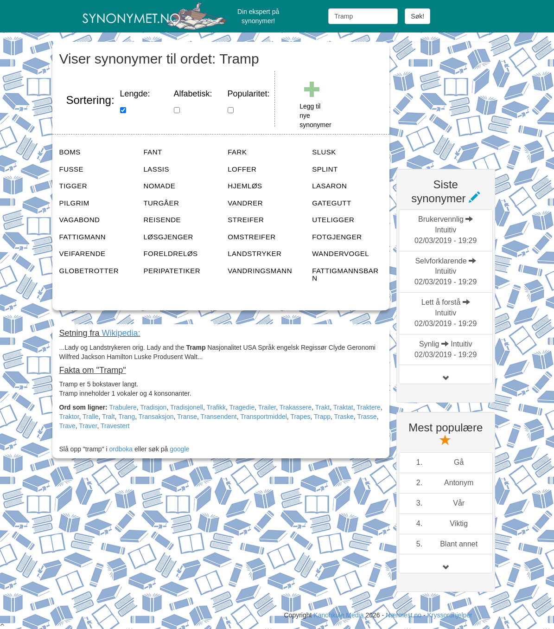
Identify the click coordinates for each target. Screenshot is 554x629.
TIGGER (73, 186)
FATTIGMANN (82, 237)
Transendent (219, 416)
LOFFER (242, 169)
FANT (152, 152)
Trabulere (122, 407)
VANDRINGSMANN (260, 271)
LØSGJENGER (168, 237)
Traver (88, 426)
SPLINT (325, 169)
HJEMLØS (245, 186)
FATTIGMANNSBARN (345, 274)
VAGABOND (79, 220)
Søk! (417, 16)
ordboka (120, 449)
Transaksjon (156, 416)
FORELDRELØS (170, 253)
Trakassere (296, 407)
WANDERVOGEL (340, 253)
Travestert (115, 426)
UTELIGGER (333, 220)
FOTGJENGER (337, 237)
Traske (344, 416)
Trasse (366, 416)
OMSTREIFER (251, 237)
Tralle (91, 416)
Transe (187, 416)
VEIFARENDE (82, 253)
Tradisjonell (186, 407)
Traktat (343, 407)
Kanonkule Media (339, 615)
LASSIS (156, 169)
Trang (126, 416)
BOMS (70, 152)
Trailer (267, 407)
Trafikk (216, 407)
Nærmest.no (403, 615)
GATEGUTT (331, 203)
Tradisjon (153, 407)
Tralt (108, 416)
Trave (67, 426)
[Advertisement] (465, 100)
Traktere (369, 407)
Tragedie (242, 407)
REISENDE (162, 220)
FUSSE (71, 169)
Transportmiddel (263, 416)
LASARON (329, 186)
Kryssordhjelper (449, 615)
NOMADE (159, 186)
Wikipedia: (121, 333)
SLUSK (324, 152)
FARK (237, 152)
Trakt (322, 407)
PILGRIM (74, 203)
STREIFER (246, 220)
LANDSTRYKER (254, 253)
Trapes (300, 416)
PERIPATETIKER (171, 271)
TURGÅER (161, 203)
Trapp (322, 416)
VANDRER (245, 203)
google (179, 449)
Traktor (69, 416)
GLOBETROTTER (89, 271)
